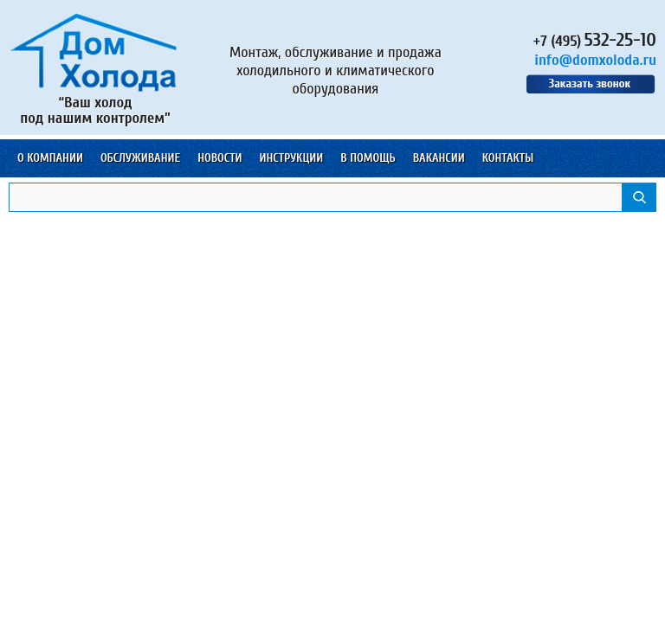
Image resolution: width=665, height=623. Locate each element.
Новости (219, 158)
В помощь (367, 158)
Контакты (508, 158)
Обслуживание (140, 158)
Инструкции (291, 158)
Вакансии (439, 158)
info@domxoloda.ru (595, 60)
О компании (50, 158)
